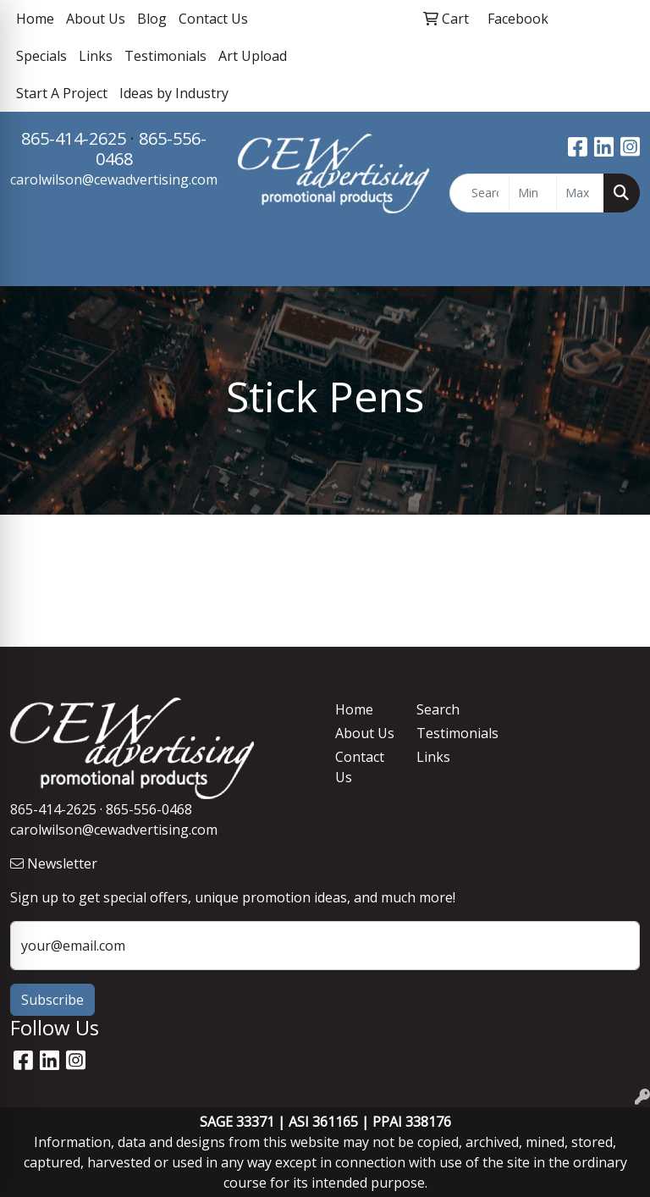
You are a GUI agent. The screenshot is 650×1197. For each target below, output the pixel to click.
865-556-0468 (151, 148)
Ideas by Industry (174, 93)
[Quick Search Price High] (580, 193)
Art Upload (252, 56)
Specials (41, 56)
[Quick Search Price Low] (533, 193)
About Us (95, 18)
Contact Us (213, 18)
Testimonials (165, 56)
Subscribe (52, 999)
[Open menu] (616, 261)
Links (96, 56)
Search (438, 709)
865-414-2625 (73, 138)
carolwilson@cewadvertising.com (114, 179)
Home (35, 18)
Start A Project (61, 93)
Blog (152, 18)
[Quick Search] (479, 193)
